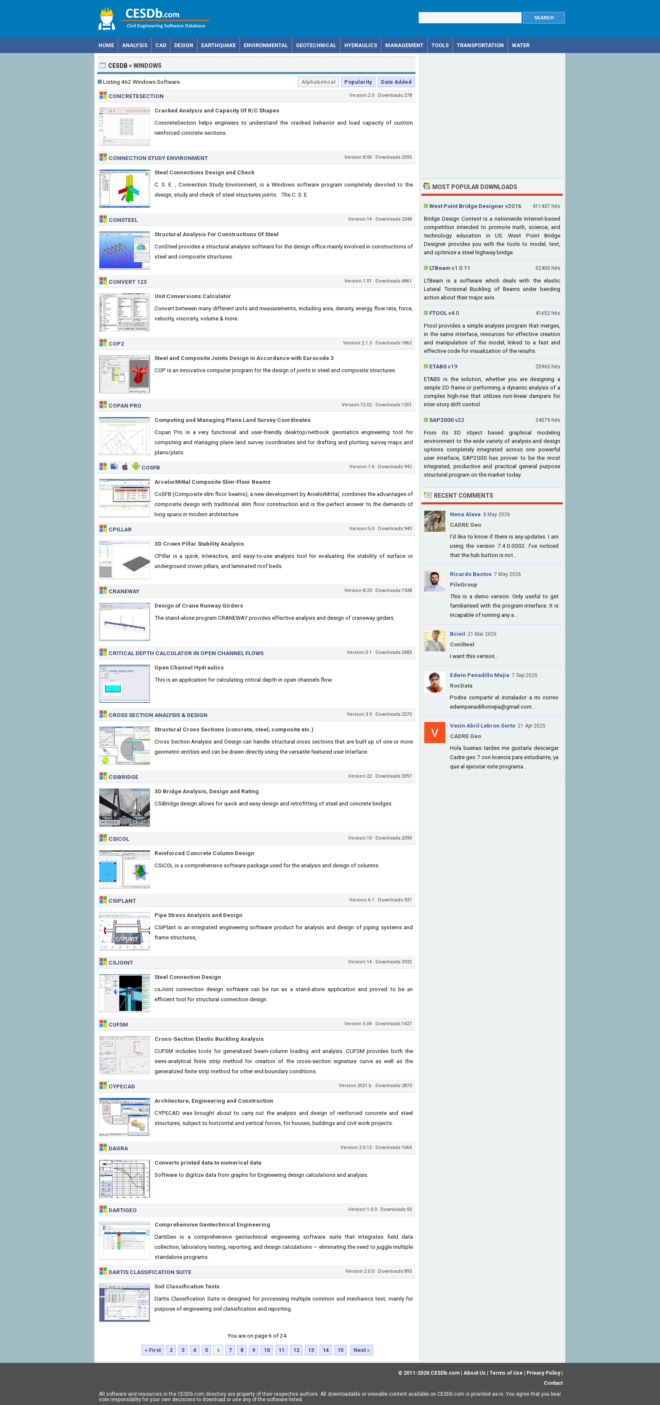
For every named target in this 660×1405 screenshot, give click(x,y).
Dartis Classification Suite (150, 1272)
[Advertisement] (492, 115)
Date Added (396, 82)
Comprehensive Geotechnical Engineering (212, 1224)
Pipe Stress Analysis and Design (198, 915)
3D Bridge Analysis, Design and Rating (206, 791)
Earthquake (218, 45)
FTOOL (438, 312)
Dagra (118, 1148)
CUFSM (118, 1024)
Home (106, 45)
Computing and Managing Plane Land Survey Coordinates (232, 419)
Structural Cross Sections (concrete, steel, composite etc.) (234, 729)
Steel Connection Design (187, 976)
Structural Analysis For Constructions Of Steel (216, 234)
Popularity (358, 82)
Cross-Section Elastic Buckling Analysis (209, 1038)
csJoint (121, 962)
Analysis (134, 45)
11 (282, 1350)
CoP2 (116, 343)
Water (521, 45)
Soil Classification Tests (187, 1286)
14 (326, 1350)
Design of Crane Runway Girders (198, 605)
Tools (440, 45)
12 (296, 1350)
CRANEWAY (124, 591)
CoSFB (150, 467)
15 (340, 1350)
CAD (160, 45)
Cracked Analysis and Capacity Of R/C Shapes (216, 110)
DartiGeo (123, 1210)
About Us (474, 1373)
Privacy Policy (543, 1373)
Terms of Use (506, 1373)
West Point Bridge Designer (466, 206)
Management (404, 45)
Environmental (266, 45)
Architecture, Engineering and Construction (213, 1100)
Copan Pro (125, 405)
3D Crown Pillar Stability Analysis (199, 543)
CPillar (120, 529)
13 (311, 1350)
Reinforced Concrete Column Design (204, 853)
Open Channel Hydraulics (189, 667)
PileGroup (463, 584)
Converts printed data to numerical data (207, 1162)
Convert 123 (128, 281)
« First (153, 1350)
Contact (553, 1383)
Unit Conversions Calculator (192, 296)
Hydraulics (360, 45)
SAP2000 (441, 419)
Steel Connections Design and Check (204, 172)
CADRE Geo (465, 524)
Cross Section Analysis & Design (158, 715)
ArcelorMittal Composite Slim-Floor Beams (212, 481)
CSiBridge (123, 776)
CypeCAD (122, 1086)
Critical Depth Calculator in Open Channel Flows (186, 653)
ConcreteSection (136, 96)
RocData (461, 685)
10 (267, 1350)
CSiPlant (122, 900)
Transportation (480, 45)
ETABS (438, 366)
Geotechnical (316, 45)
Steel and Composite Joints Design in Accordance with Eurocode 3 (244, 358)
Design (183, 45)
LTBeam (439, 267)
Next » (362, 1350)
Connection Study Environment (158, 158)
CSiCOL (119, 838)
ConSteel (123, 219)
